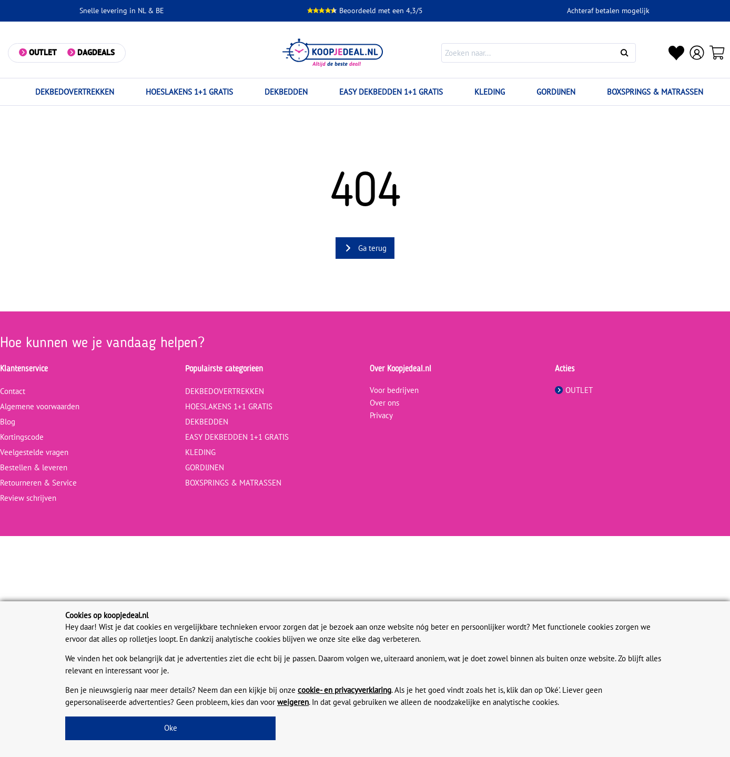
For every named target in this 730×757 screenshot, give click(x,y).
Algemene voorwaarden (39, 406)
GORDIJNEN (555, 92)
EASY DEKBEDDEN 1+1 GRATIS (391, 92)
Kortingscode (22, 437)
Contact (12, 391)
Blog (7, 422)
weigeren (293, 702)
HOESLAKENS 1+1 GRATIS (189, 92)
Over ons (384, 403)
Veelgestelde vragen (34, 452)
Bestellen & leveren (33, 467)
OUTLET (574, 390)
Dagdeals (96, 52)
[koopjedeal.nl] (333, 53)
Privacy (381, 415)
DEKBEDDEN (286, 92)
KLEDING (489, 92)
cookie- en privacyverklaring (344, 690)
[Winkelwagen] (717, 52)
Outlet (43, 52)
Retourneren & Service (38, 483)
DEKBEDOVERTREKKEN (74, 92)
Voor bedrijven (394, 390)
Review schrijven (28, 498)
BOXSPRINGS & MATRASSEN (655, 92)
